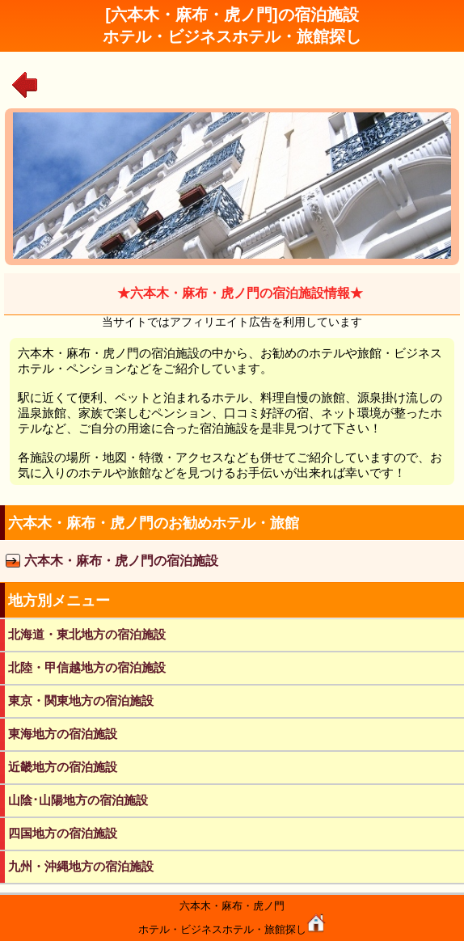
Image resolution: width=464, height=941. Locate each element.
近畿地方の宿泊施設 (62, 767)
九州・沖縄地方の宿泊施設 (81, 866)
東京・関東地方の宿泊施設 (81, 700)
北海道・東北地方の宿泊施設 (87, 634)
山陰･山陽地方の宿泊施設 (78, 800)
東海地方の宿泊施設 (62, 734)
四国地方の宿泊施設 (62, 833)
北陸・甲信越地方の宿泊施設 (87, 667)
